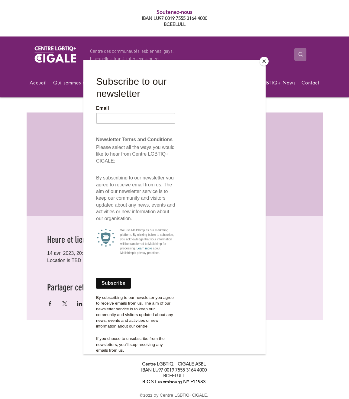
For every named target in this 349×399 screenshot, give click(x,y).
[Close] (264, 61)
